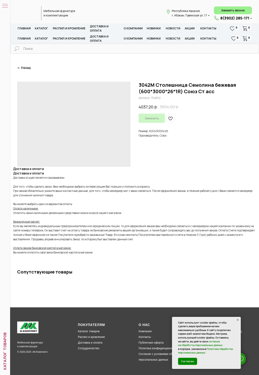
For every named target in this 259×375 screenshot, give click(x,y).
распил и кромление (69, 28)
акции (190, 28)
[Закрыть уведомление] (238, 320)
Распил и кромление (91, 337)
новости (173, 28)
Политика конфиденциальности (159, 348)
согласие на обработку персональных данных (200, 343)
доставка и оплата (99, 28)
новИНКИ (154, 28)
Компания (145, 331)
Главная (24, 28)
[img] (27, 13)
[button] (233, 10)
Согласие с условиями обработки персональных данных (161, 356)
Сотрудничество (88, 348)
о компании (133, 28)
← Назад (24, 68)
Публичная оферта (151, 342)
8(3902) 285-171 (234, 18)
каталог (41, 28)
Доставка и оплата (90, 342)
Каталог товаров (89, 331)
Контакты (208, 28)
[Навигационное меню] (5, 6)
